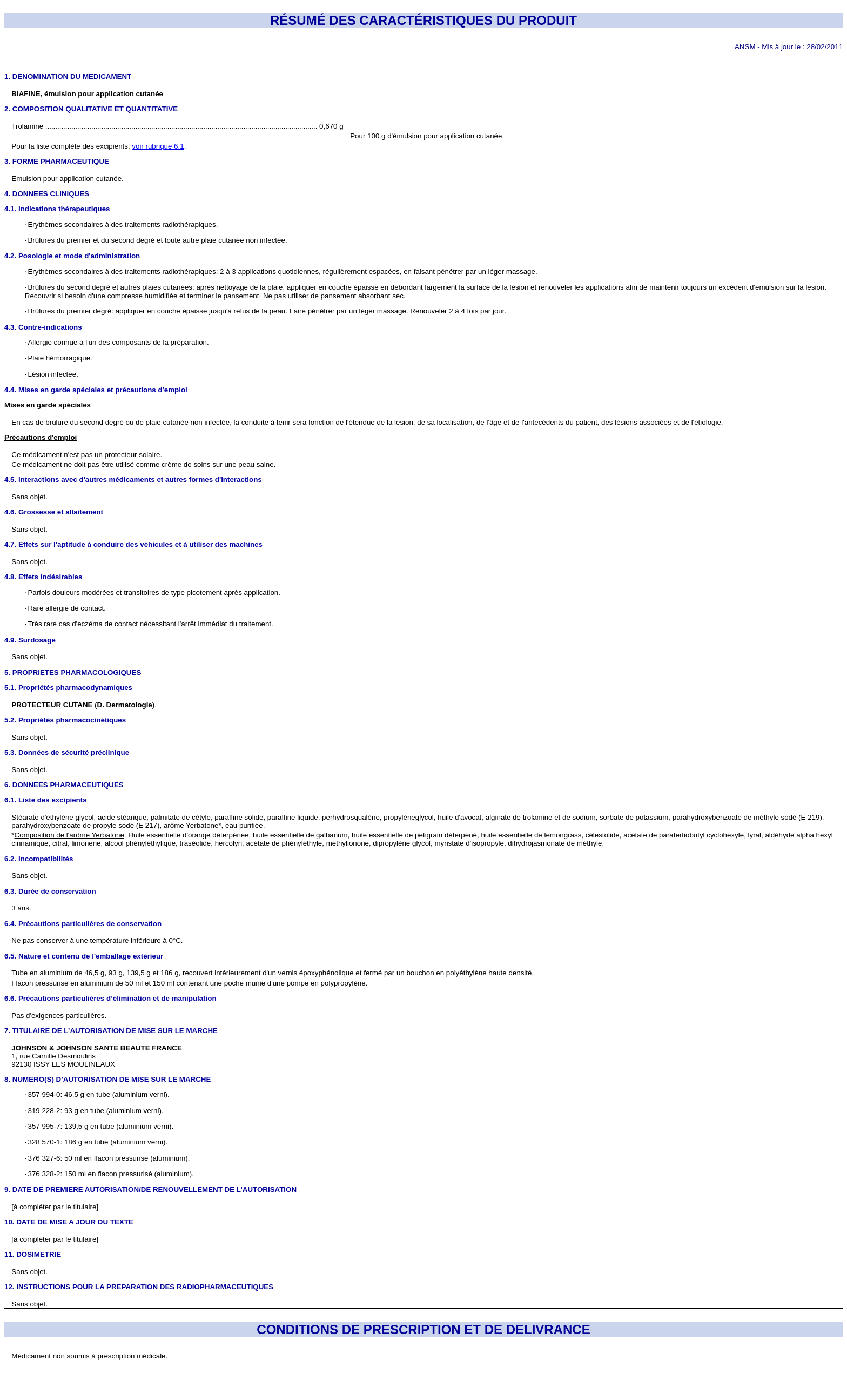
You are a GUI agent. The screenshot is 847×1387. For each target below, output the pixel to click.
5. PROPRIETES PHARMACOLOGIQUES (72, 672)
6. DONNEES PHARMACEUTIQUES (64, 785)
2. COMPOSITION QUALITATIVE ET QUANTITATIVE (91, 109)
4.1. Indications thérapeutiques (57, 209)
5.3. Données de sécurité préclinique (66, 752)
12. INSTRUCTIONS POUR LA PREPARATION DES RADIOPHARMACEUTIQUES (138, 1287)
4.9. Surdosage (30, 640)
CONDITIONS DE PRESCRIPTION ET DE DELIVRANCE (423, 1329)
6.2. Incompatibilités (38, 859)
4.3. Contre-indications (43, 327)
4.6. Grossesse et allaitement (53, 512)
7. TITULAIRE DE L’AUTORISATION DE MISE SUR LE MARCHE (111, 1031)
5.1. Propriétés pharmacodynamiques (68, 688)
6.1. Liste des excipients (45, 800)
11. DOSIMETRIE (32, 1254)
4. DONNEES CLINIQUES (46, 194)
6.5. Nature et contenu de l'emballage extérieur (83, 956)
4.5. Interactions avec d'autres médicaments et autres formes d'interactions (133, 479)
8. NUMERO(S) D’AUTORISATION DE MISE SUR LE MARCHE (107, 1079)
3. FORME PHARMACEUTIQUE (56, 161)
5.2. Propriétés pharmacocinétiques (65, 720)
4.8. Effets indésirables (43, 577)
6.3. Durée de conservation (50, 891)
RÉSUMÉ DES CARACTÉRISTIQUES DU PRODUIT (423, 20)
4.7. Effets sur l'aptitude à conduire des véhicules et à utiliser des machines (133, 544)
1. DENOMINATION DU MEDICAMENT (67, 76)
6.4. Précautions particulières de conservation (83, 924)
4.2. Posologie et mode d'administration (72, 256)
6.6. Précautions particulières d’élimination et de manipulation (110, 998)
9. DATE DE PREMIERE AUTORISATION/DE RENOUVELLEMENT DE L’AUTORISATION (150, 1189)
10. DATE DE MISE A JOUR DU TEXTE (68, 1222)
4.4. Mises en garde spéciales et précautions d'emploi (95, 390)
